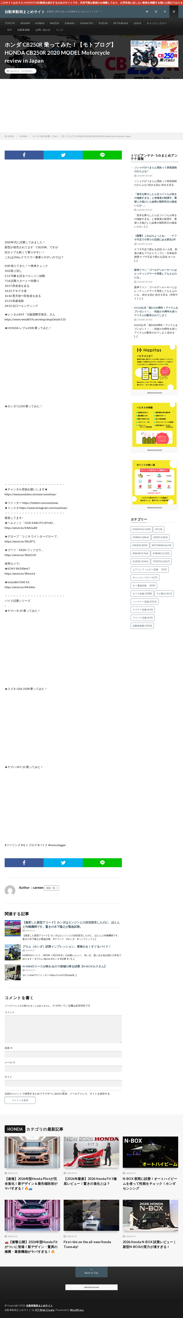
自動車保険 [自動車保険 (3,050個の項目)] (142, 625)
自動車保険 (23, 29)
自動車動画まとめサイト (39, 1305)
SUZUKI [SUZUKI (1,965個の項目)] (140, 561)
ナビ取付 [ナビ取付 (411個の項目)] (164, 593)
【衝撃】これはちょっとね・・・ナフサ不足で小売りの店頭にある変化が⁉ (156, 237)
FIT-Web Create (45, 1310)
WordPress (77, 1310)
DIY (10, 29)
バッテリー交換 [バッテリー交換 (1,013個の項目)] (145, 601)
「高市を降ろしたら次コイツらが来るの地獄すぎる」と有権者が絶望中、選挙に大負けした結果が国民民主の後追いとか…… (155, 200)
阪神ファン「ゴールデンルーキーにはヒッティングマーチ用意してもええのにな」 (155, 273)
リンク (59, 29)
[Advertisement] (91, 106)
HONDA (39, 23)
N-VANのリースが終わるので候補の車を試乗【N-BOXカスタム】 (65, 966)
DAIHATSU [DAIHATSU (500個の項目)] (141, 529)
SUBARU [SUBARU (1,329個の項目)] (161, 553)
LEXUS (137, 23)
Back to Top (91, 1272)
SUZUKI (103, 23)
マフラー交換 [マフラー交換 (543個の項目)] (143, 609)
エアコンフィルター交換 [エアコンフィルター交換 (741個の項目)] (150, 569)
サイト (8, 1077)
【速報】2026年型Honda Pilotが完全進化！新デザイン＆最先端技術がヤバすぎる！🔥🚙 (31, 1183)
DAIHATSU (86, 23)
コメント (10, 1012)
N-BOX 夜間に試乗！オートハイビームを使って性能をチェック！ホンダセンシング (150, 1183)
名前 (9, 1048)
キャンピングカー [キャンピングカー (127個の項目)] (145, 577)
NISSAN (25, 23)
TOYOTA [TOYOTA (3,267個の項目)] (161, 561)
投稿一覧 (50, 887)
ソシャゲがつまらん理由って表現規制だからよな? (155, 169)
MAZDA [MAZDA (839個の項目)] (140, 545)
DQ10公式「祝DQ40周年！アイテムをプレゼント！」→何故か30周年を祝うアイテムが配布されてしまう (156, 311)
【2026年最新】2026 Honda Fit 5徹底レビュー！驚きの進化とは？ (90, 1181)
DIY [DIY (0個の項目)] (158, 529)
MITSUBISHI (120, 23)
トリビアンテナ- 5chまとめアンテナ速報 (154, 157)
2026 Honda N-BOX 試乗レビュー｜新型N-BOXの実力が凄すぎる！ (149, 1244)
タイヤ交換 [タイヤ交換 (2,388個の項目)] (142, 593)
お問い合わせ (42, 29)
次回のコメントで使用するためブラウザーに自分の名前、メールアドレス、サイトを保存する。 (58, 1093)
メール (10, 1062)
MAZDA (54, 23)
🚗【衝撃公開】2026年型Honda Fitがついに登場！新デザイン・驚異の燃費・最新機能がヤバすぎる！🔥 (31, 1247)
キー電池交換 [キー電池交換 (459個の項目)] (144, 585)
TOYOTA (10, 23)
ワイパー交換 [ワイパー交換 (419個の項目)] (143, 617)
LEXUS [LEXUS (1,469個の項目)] (160, 537)
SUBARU (70, 23)
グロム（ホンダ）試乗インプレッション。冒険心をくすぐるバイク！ (67, 946)
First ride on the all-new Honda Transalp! (87, 1244)
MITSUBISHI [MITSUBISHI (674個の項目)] (161, 545)
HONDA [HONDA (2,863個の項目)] (141, 537)
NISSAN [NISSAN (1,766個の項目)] (140, 553)
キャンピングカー (157, 23)
